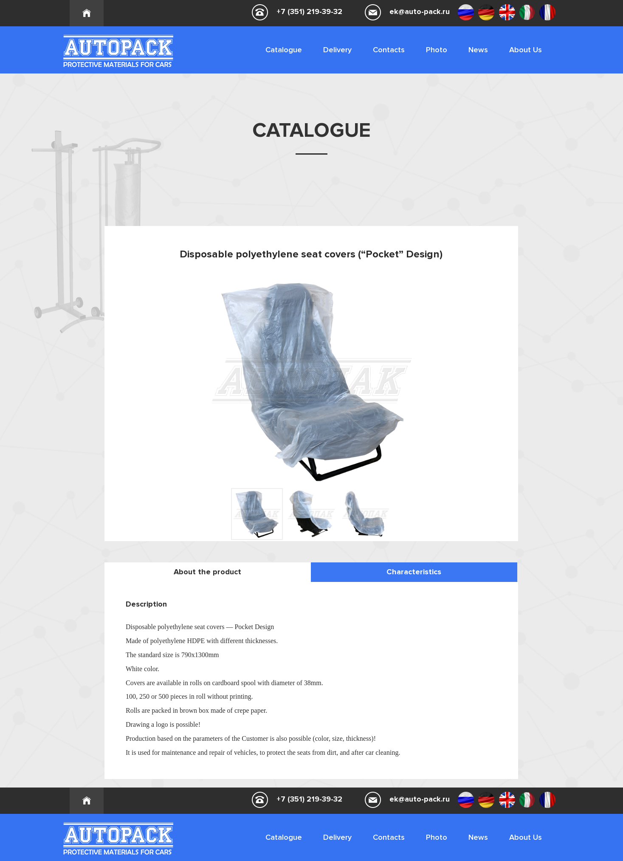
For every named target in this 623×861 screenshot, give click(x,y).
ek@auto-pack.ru (419, 11)
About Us (525, 49)
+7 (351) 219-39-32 (309, 11)
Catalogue (283, 49)
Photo (436, 49)
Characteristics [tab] (413, 571)
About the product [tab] (207, 571)
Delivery (337, 49)
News (478, 49)
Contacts (389, 49)
